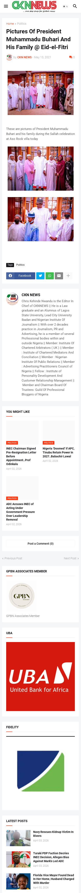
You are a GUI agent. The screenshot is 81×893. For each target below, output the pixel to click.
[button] (5, 6)
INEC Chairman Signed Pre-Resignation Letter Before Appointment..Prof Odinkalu (21, 456)
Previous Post (13, 558)
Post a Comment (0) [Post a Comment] (41, 543)
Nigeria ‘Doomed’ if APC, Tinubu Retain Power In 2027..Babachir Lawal (58, 452)
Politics (21, 23)
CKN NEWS (31, 295)
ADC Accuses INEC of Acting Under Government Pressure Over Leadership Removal (20, 511)
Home (10, 23)
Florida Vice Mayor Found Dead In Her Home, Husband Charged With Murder (53, 879)
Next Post (70, 558)
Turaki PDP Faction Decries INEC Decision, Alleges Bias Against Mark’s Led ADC (51, 857)
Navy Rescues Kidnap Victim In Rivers (53, 833)
